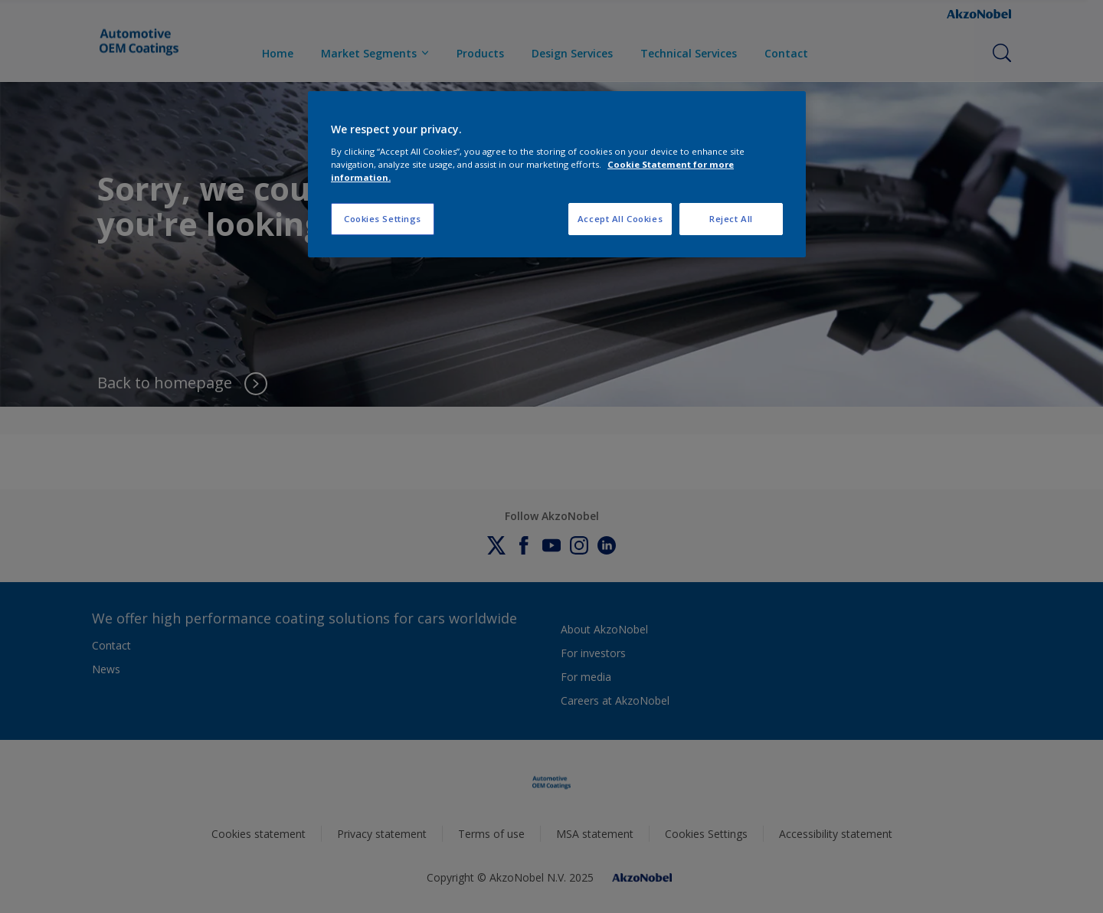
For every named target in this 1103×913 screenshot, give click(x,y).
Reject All (731, 218)
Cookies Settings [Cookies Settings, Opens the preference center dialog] (382, 218)
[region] (557, 174)
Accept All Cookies (620, 218)
